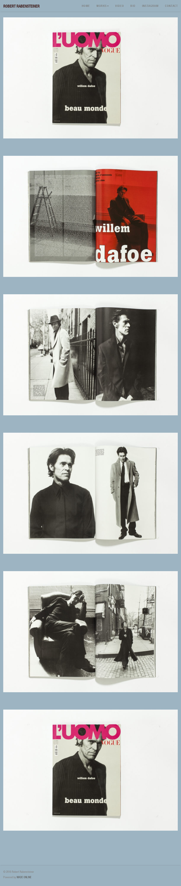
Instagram (150, 6)
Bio (132, 6)
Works (102, 6)
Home (86, 6)
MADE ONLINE (24, 877)
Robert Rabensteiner (21, 6)
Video (119, 6)
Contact (171, 6)
